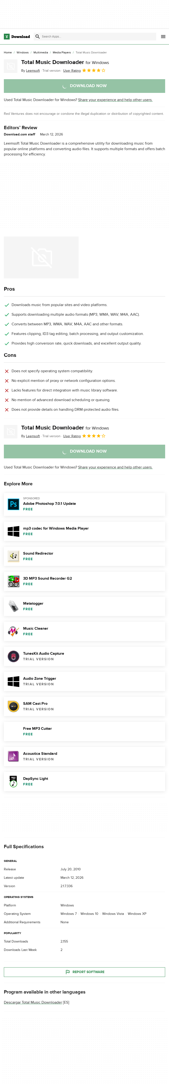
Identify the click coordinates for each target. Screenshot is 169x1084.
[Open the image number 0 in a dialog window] (41, 257)
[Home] (8, 52)
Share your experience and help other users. (115, 99)
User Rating (84, 70)
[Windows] (23, 52)
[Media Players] (62, 52)
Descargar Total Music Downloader (33, 1002)
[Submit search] (37, 36)
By (30, 71)
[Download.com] (17, 36)
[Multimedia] (41, 52)
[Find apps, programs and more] (95, 36)
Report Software (84, 972)
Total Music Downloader (65, 62)
